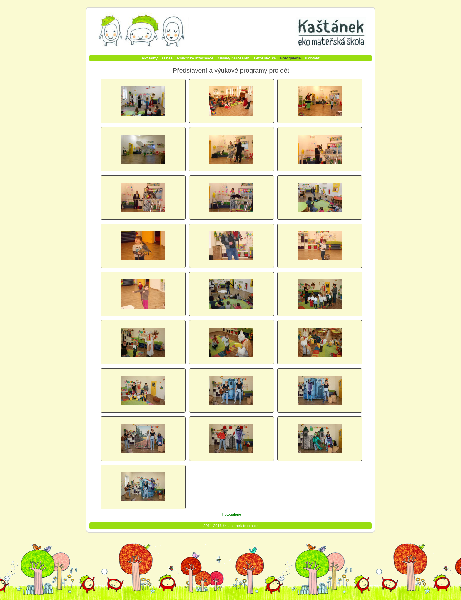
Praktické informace (195, 58)
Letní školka (265, 58)
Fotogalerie (290, 58)
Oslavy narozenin (234, 58)
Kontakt (312, 58)
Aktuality (149, 58)
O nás (167, 58)
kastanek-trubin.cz (242, 526)
